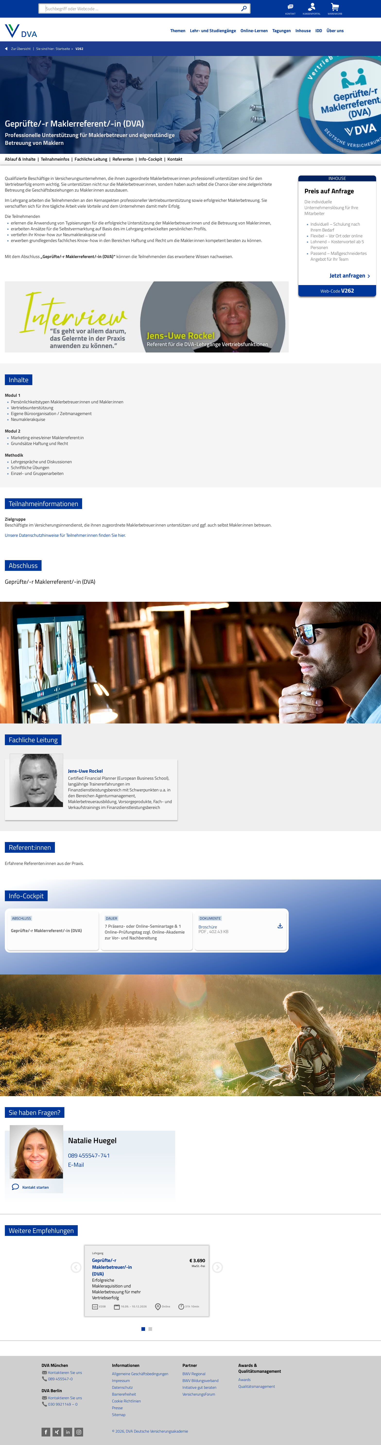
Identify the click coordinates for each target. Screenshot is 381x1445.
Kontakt (174, 159)
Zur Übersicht (21, 48)
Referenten (123, 159)
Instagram (78, 1432)
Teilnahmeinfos (55, 159)
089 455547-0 (60, 1379)
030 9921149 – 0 (63, 1404)
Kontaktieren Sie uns (65, 1372)
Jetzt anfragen (347, 275)
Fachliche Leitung (91, 159)
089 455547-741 (89, 1155)
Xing (56, 1432)
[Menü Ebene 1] (178, 34)
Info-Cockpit (151, 159)
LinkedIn (67, 1432)
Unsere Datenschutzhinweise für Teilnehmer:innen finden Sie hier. (65, 535)
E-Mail (76, 1164)
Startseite (63, 48)
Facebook (46, 1432)
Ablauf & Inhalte (20, 159)
